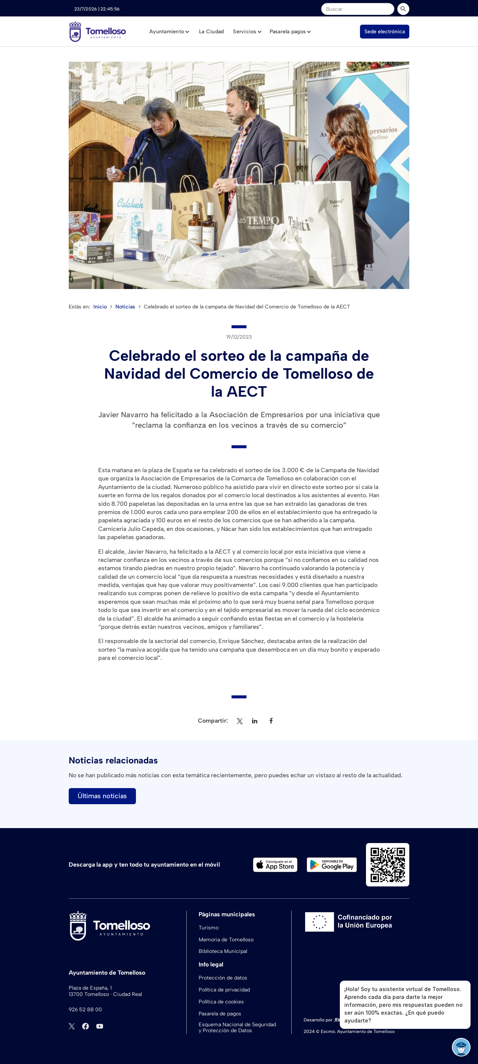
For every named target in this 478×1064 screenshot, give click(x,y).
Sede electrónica (384, 31)
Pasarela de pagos (220, 1014)
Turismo (208, 928)
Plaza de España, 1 (90, 988)
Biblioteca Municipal (223, 951)
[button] (169, 32)
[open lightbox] (239, 175)
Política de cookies (221, 1002)
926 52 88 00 (85, 1010)
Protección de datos (223, 978)
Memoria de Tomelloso (226, 940)
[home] (97, 31)
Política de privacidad (224, 990)
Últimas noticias (102, 796)
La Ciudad (211, 31)
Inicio (100, 307)
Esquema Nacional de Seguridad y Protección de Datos (237, 1028)
